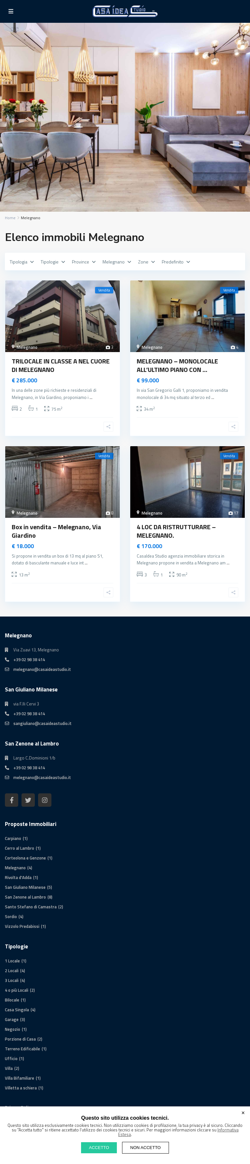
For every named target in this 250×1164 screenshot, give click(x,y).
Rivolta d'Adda (18, 877)
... (91, 397)
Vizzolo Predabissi (22, 926)
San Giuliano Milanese (25, 887)
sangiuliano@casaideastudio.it (42, 723)
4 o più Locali (16, 990)
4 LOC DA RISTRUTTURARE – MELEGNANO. (176, 531)
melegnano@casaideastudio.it (42, 669)
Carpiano (13, 838)
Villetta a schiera (21, 1088)
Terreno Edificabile (22, 1048)
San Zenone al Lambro (25, 897)
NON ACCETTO (145, 1147)
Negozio (12, 1029)
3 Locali (12, 980)
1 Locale (12, 961)
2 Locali (12, 970)
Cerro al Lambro (19, 848)
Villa (9, 1068)
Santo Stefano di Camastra (31, 906)
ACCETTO (99, 1147)
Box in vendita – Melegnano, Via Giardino (56, 531)
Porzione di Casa (20, 1039)
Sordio (11, 916)
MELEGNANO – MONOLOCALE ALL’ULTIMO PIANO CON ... (177, 365)
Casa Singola (17, 1009)
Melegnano (27, 347)
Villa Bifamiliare (19, 1078)
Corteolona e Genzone (25, 858)
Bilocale (12, 1000)
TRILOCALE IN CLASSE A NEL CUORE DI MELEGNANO (61, 365)
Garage (12, 1019)
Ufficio (11, 1058)
